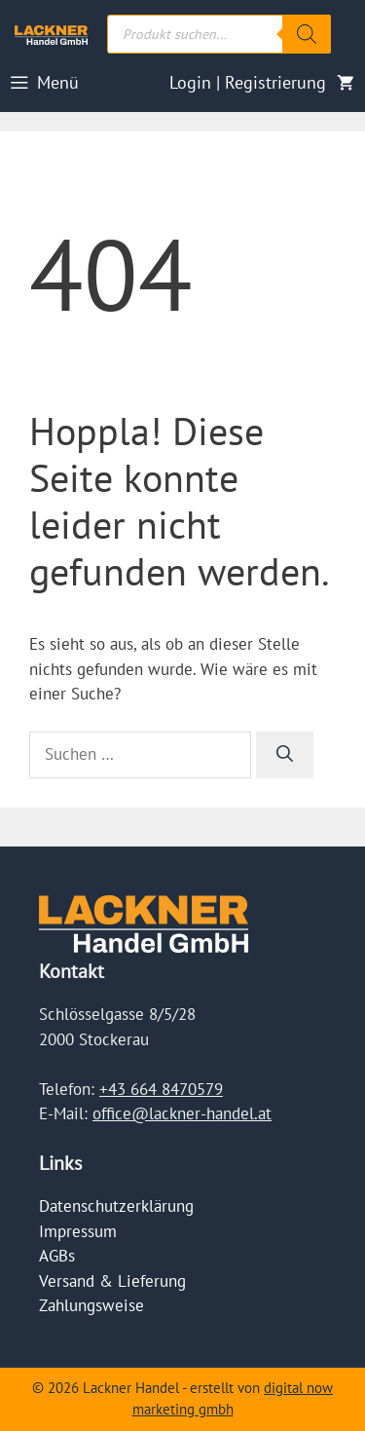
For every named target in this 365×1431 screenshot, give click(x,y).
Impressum (78, 1231)
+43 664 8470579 (161, 1089)
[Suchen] (284, 755)
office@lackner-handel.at (182, 1113)
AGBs (57, 1255)
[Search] (306, 34)
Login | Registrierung (247, 82)
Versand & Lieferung (112, 1281)
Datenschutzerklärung (116, 1206)
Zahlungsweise (91, 1305)
